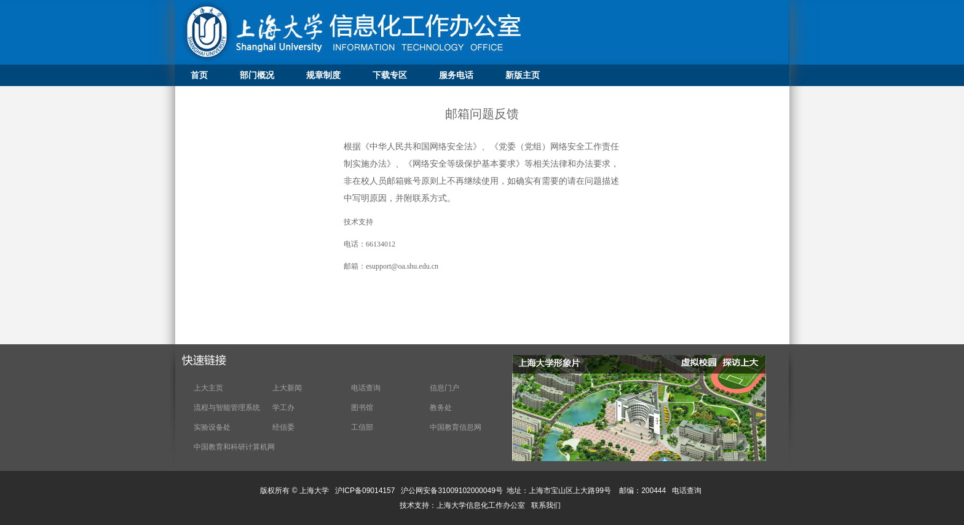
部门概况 (257, 75)
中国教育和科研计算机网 (234, 447)
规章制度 (323, 75)
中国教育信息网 (455, 427)
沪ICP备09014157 (366, 490)
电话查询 (366, 388)
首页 (199, 75)
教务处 (441, 407)
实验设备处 (212, 427)
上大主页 (208, 388)
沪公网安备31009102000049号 (451, 490)
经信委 (283, 427)
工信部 (362, 427)
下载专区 (390, 75)
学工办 (283, 407)
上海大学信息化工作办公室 (484, 505)
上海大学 (313, 490)
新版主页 (522, 75)
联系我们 (547, 505)
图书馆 (362, 407)
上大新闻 (287, 388)
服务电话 (456, 75)
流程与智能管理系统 (227, 407)
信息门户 (444, 388)
